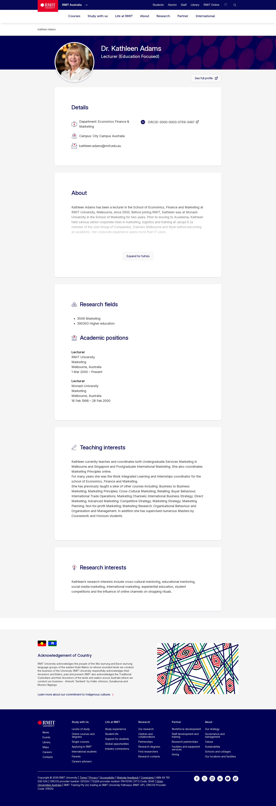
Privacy (93, 777)
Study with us (98, 16)
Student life (111, 733)
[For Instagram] (212, 778)
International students (84, 751)
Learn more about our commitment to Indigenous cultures (76, 694)
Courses (74, 16)
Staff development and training (185, 735)
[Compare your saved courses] (227, 4)
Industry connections (117, 748)
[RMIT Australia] (72, 5)
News (46, 732)
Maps (46, 747)
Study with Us (80, 721)
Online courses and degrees (83, 735)
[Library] (195, 5)
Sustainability (212, 746)
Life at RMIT (124, 16)
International (205, 16)
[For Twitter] (204, 778)
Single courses (80, 741)
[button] (234, 5)
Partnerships (145, 741)
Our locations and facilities (220, 756)
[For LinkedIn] (220, 778)
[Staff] (183, 5)
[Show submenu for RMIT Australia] (85, 5)
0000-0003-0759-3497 (177, 122)
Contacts (48, 756)
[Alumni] (172, 5)
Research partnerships (185, 741)
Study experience (115, 728)
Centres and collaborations (146, 735)
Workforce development (186, 728)
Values (209, 741)
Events (46, 737)
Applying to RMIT (82, 746)
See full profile (204, 78)
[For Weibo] (235, 778)
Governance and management (215, 735)
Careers (47, 752)
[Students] (158, 5)
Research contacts (149, 756)
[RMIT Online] (211, 5)
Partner (182, 16)
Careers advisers (82, 761)
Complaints (147, 777)
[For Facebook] (197, 778)
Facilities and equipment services (186, 748)
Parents (76, 756)
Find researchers (148, 751)
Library (47, 742)
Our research (146, 728)
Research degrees (149, 746)
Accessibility (107, 777)
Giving (175, 754)
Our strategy (212, 728)
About (144, 16)
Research (163, 16)
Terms (83, 777)
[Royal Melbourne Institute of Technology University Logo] (48, 6)
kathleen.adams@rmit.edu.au (100, 146)
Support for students (117, 738)
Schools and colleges (218, 751)
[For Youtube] (228, 778)
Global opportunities (117, 743)
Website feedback (128, 777)
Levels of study (81, 728)
